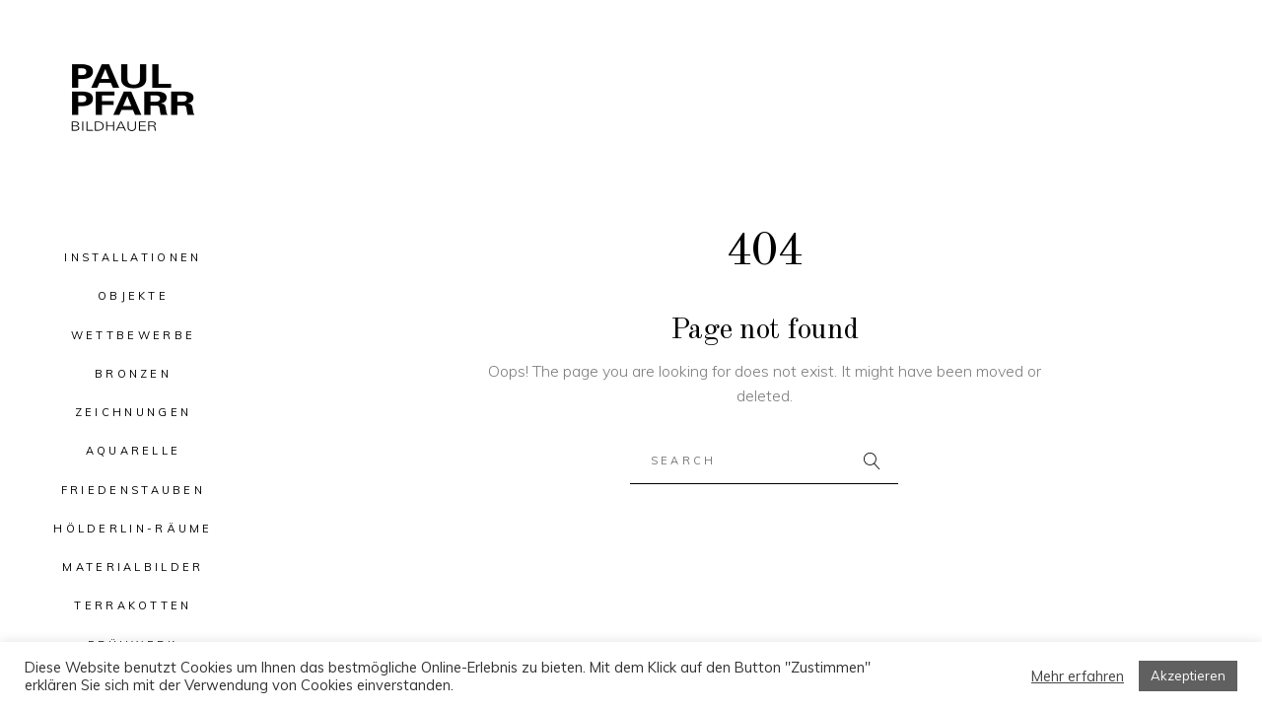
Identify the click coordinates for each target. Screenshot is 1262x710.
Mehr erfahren (1077, 676)
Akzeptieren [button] (1188, 675)
